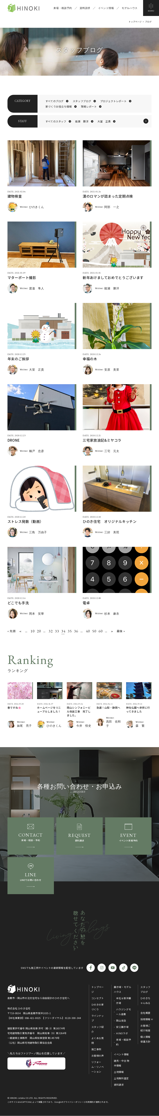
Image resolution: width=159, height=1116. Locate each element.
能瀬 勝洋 (81, 121)
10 (32, 631)
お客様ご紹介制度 (145, 1028)
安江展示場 (122, 1027)
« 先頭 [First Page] (11, 631)
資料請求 (85, 8)
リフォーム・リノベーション (97, 1066)
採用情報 (145, 1019)
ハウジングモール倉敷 (123, 1012)
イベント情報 (106, 8)
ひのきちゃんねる (145, 1000)
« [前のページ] (20, 631)
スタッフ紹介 (97, 1029)
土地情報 (119, 1072)
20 (38, 631)
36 (75, 631)
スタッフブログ (82, 101)
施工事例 (96, 1049)
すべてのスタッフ (55, 121)
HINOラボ (122, 1033)
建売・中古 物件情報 (121, 1063)
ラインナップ (97, 1018)
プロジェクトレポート (113, 101)
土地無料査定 (121, 1078)
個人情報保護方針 (145, 1039)
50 (93, 631)
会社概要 (145, 1012)
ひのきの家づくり (97, 1007)
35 (69, 631)
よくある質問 (97, 1040)
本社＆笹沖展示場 (123, 1000)
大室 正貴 (104, 121)
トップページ (97, 989)
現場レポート (89, 106)
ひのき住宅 (23, 8)
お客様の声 (97, 1055)
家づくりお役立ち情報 (58, 106)
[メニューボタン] (151, 8)
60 (100, 631)
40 (87, 631)
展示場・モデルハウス (122, 989)
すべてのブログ (54, 101)
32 (50, 631)
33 (56, 631)
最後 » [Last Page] (121, 631)
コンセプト (97, 998)
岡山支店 (121, 1020)
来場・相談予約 (62, 8)
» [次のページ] (112, 631)
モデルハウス (130, 8)
